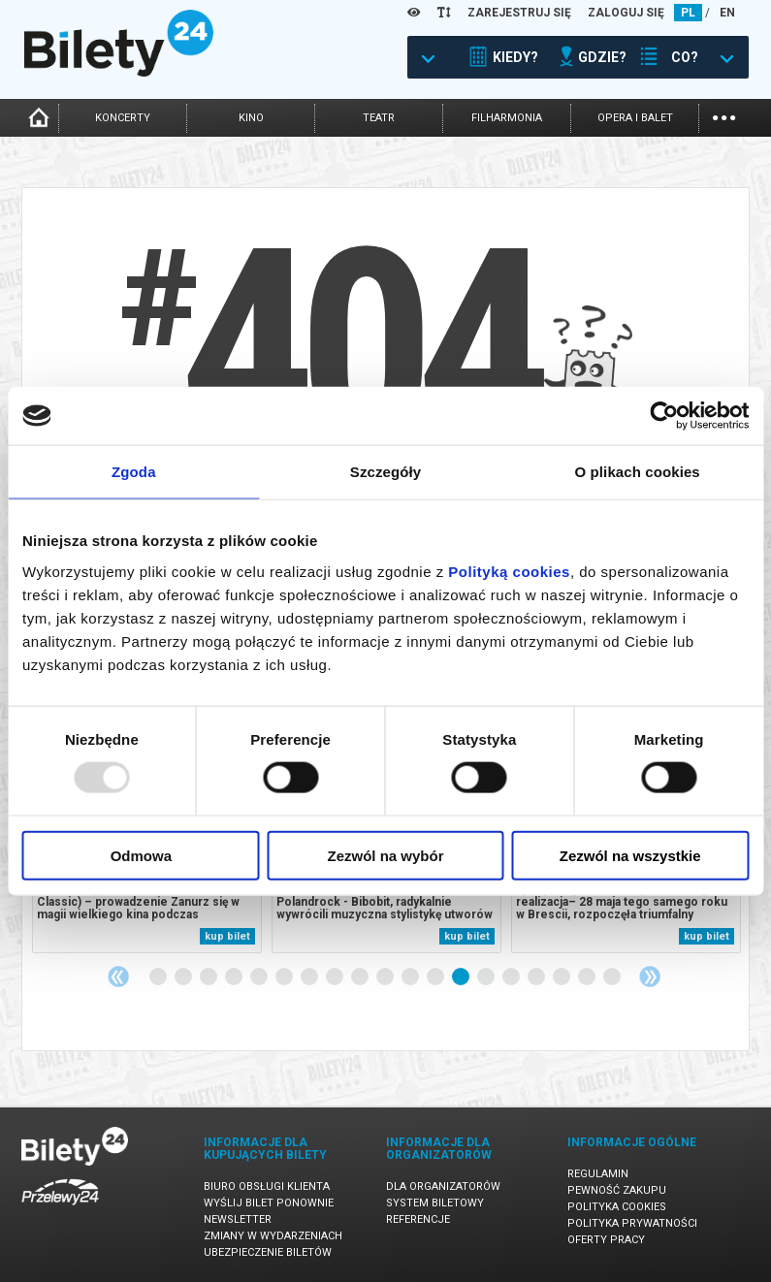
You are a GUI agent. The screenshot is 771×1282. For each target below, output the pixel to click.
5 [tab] (260, 977)
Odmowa (141, 855)
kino (251, 118)
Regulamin (597, 1174)
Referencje (418, 1219)
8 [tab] (335, 977)
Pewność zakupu (616, 1190)
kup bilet (227, 936)
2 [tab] (184, 977)
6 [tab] (285, 977)
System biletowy (435, 1203)
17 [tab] (562, 977)
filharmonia (506, 118)
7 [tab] (310, 977)
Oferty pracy (606, 1240)
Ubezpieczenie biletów (268, 1252)
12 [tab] (436, 977)
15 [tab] (512, 977)
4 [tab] (234, 977)
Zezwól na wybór (385, 855)
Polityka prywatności (632, 1223)
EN (727, 12)
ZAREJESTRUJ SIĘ (519, 12)
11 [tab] (411, 977)
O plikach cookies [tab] (637, 472)
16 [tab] (537, 977)
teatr (379, 118)
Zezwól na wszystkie (630, 855)
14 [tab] (487, 977)
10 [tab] (386, 977)
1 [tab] (159, 977)
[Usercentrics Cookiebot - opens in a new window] (664, 416)
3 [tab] (209, 977)
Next (649, 976)
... (724, 116)
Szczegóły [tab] (385, 472)
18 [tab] (587, 977)
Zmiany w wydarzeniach (273, 1236)
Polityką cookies (509, 570)
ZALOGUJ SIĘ (626, 12)
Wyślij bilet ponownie (269, 1203)
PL (688, 12)
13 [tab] (461, 977)
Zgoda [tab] (134, 472)
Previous (118, 976)
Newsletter (238, 1219)
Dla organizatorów (443, 1186)
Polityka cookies (616, 1207)
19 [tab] (613, 977)
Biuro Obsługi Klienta (267, 1186)
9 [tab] (360, 977)
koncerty (122, 118)
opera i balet (635, 118)
